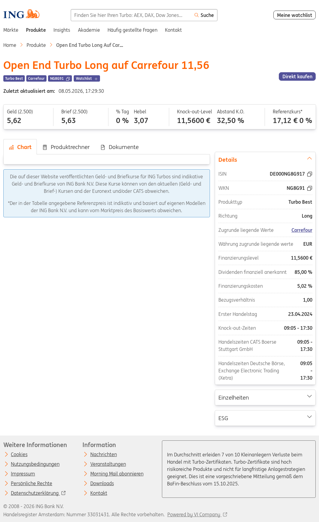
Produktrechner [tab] (66, 147)
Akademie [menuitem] (89, 30)
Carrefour (302, 230)
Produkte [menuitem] (36, 30)
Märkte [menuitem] (10, 30)
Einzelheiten (265, 397)
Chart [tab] (20, 147)
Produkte (36, 45)
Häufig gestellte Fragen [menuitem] (132, 30)
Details (265, 159)
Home (9, 45)
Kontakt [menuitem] (173, 30)
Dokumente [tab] (119, 147)
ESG (265, 418)
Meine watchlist (294, 15)
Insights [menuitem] (61, 30)
